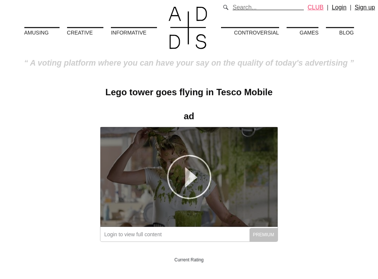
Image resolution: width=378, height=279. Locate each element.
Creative (80, 33)
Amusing (36, 33)
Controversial (256, 33)
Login (339, 7)
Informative (128, 33)
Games (309, 33)
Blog (346, 33)
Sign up (365, 7)
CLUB (316, 7)
